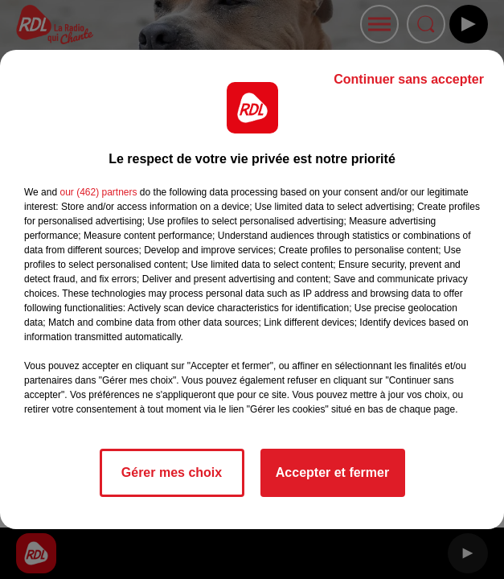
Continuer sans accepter (409, 79)
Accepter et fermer (332, 472)
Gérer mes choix (171, 472)
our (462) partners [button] (98, 192)
